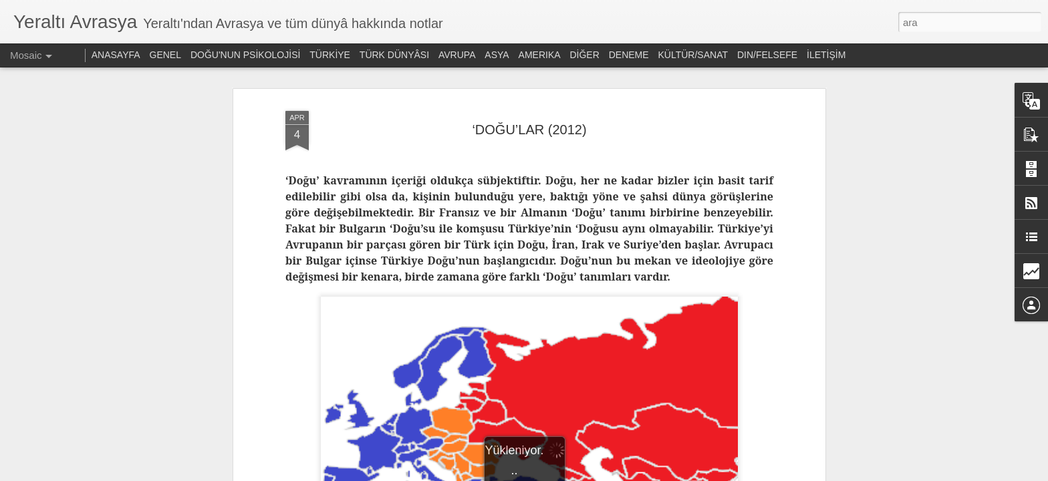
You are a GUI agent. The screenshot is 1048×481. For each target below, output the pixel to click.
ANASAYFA (116, 54)
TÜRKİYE (329, 54)
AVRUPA (457, 54)
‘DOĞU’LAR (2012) (529, 129)
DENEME (629, 54)
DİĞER (584, 54)
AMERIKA (540, 54)
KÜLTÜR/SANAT (693, 54)
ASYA (497, 54)
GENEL (165, 54)
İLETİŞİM (826, 54)
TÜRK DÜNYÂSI (394, 54)
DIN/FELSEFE (767, 54)
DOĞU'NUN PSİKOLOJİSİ (245, 54)
